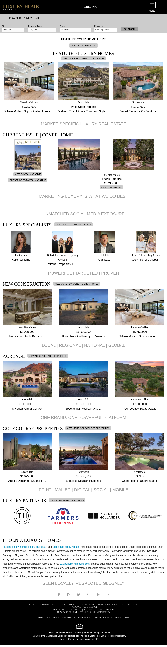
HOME (32, 604)
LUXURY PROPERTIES (103, 618)
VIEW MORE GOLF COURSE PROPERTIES (88, 428)
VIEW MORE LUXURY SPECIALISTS (73, 224)
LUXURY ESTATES (83, 618)
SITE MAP (109, 610)
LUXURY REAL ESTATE (63, 618)
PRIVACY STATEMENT (67, 612)
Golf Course (90, 607)
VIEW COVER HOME (111, 187)
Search (129, 28)
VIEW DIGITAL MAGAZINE (83, 46)
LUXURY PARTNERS (129, 604)
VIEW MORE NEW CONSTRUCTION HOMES (76, 284)
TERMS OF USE (87, 612)
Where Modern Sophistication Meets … (28, 111)
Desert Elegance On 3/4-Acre (138, 111)
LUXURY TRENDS (123, 618)
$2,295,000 (138, 106)
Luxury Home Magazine (43, 636)
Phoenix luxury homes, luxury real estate (25, 546)
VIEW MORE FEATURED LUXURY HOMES (83, 58)
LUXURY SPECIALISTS (70, 604)
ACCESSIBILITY (103, 612)
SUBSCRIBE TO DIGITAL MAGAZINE (28, 180)
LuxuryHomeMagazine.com (75, 563)
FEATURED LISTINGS (47, 604)
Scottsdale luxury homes (65, 546)
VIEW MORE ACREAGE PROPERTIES (47, 356)
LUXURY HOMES (43, 618)
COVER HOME (89, 604)
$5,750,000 (29, 106)
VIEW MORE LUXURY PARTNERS (67, 500)
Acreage (76, 607)
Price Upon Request (83, 106)
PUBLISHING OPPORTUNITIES (67, 610)
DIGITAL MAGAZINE (107, 604)
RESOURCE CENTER (93, 610)
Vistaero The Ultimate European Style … (83, 111)
